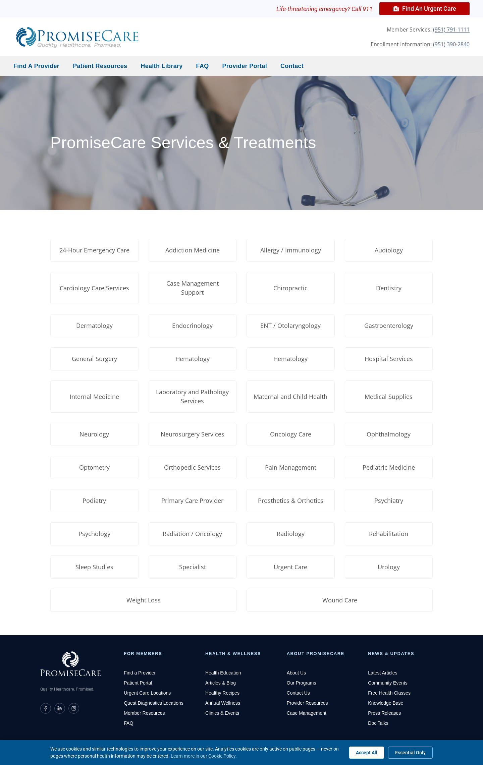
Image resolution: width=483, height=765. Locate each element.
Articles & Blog (220, 683)
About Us (296, 672)
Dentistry (388, 288)
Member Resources (144, 713)
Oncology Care (290, 434)
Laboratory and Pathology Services (192, 396)
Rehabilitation (388, 534)
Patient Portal (138, 683)
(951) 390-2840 (451, 44)
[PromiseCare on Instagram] (73, 708)
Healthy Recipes (222, 693)
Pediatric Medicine (389, 467)
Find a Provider (36, 66)
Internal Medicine (94, 397)
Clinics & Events (222, 713)
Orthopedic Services (192, 467)
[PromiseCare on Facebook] (45, 708)
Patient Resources (100, 66)
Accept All (366, 752)
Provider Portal (244, 66)
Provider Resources (307, 703)
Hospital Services (389, 359)
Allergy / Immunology (290, 250)
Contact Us (298, 693)
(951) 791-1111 (451, 29)
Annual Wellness (222, 703)
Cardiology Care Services (94, 288)
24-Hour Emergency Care (94, 250)
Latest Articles (382, 672)
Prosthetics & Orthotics (290, 500)
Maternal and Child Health (290, 397)
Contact (292, 66)
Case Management (306, 713)
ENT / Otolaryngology (290, 325)
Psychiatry (388, 500)
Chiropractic (290, 288)
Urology (389, 567)
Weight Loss (143, 600)
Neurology (94, 434)
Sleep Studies (94, 567)
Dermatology (94, 325)
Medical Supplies (389, 397)
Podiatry (94, 500)
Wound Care (339, 600)
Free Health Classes (389, 693)
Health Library (161, 66)
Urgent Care (290, 567)
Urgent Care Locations (147, 693)
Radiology (291, 534)
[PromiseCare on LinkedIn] (59, 708)
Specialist (192, 567)
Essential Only (410, 752)
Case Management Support (192, 287)
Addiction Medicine (192, 250)
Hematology (192, 359)
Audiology (389, 250)
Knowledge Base (385, 703)
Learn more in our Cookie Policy (203, 756)
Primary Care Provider (192, 500)
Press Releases (384, 713)
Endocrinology (192, 325)
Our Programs (301, 683)
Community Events (387, 683)
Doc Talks (378, 723)
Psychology (94, 534)
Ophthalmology (389, 434)
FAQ (202, 66)
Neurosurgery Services (192, 434)
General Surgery (94, 359)
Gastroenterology (388, 325)
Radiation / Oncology (192, 534)
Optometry (94, 467)
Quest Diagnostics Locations (153, 703)
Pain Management (290, 467)
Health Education (223, 672)
